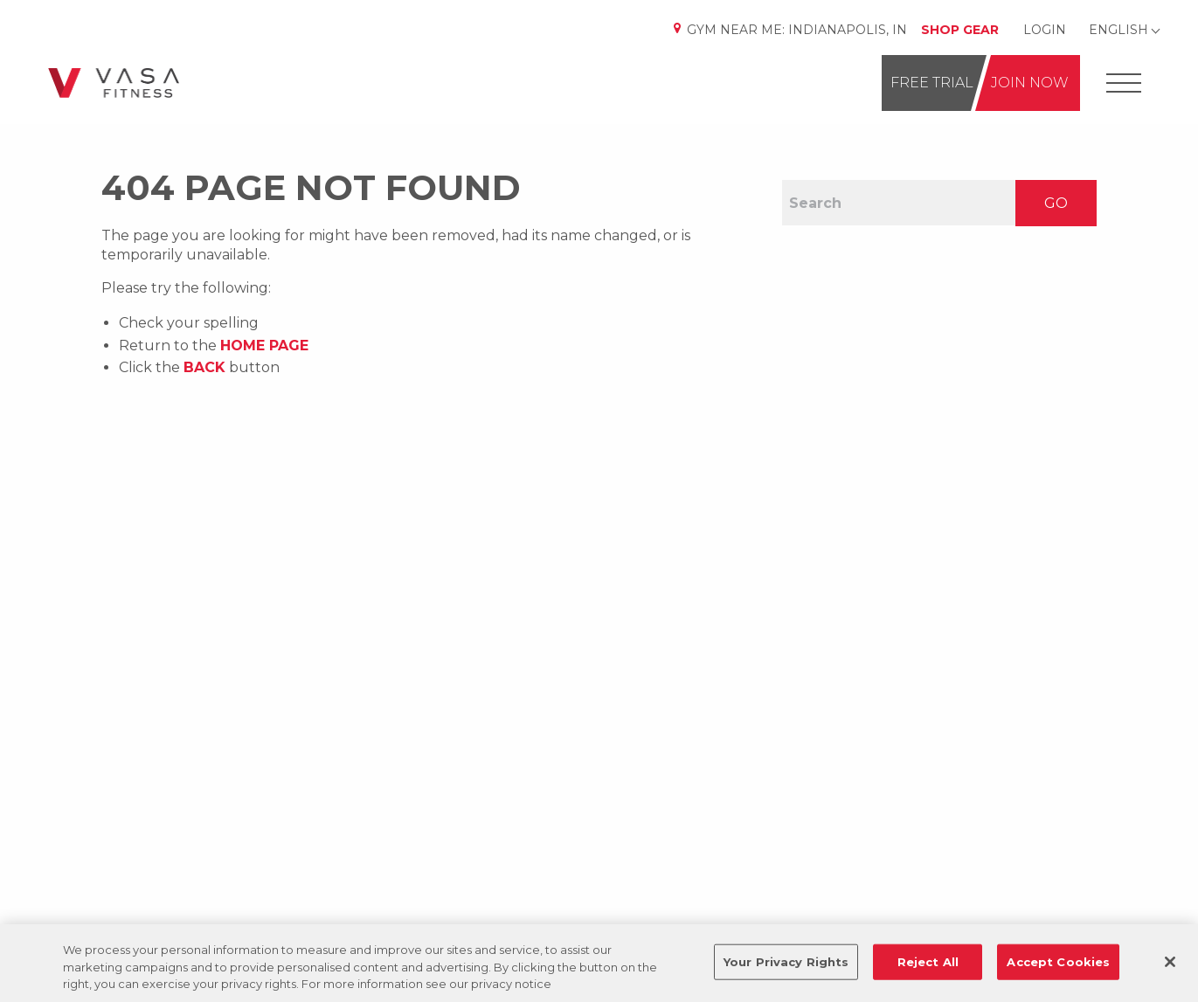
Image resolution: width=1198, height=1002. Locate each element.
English (1118, 30)
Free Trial (931, 82)
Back (204, 367)
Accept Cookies (1058, 961)
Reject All (928, 961)
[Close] (1170, 962)
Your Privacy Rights (786, 961)
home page (264, 345)
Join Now (1030, 82)
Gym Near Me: (789, 30)
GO (1056, 203)
